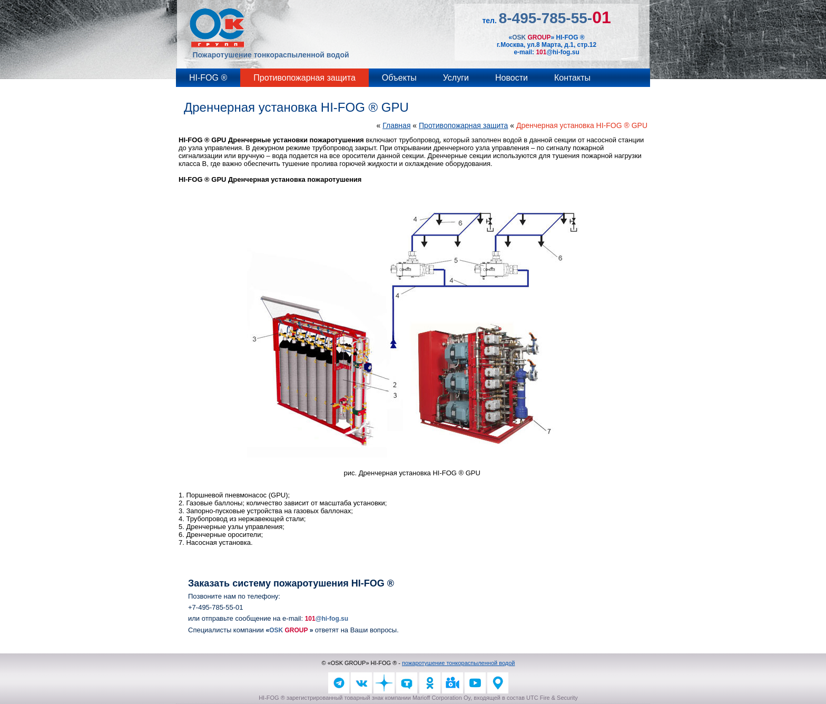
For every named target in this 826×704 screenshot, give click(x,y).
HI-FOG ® (208, 77)
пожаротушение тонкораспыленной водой (458, 663)
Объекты (399, 77)
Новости (511, 77)
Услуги (456, 77)
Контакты (572, 77)
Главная (396, 125)
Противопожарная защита (304, 77)
